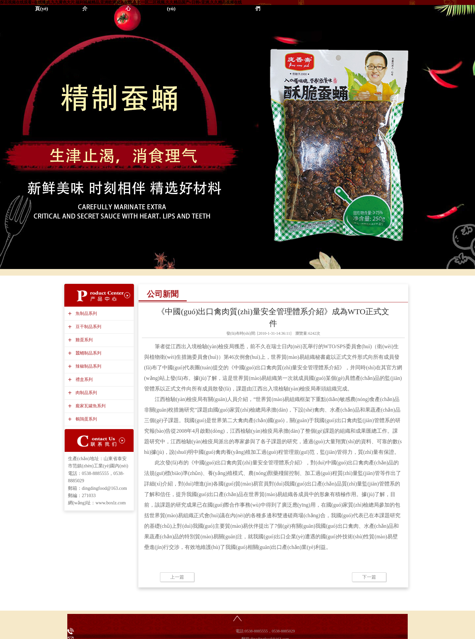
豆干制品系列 (87, 326)
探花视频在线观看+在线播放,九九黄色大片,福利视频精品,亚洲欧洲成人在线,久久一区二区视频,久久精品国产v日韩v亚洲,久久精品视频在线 (121, 2)
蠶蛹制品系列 (87, 353)
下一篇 (369, 577)
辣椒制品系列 (87, 366)
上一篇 (177, 577)
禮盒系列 (83, 379)
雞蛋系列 (83, 339)
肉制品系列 (85, 392)
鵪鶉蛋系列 (85, 419)
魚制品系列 (85, 313)
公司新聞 (162, 294)
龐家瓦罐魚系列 (90, 405)
